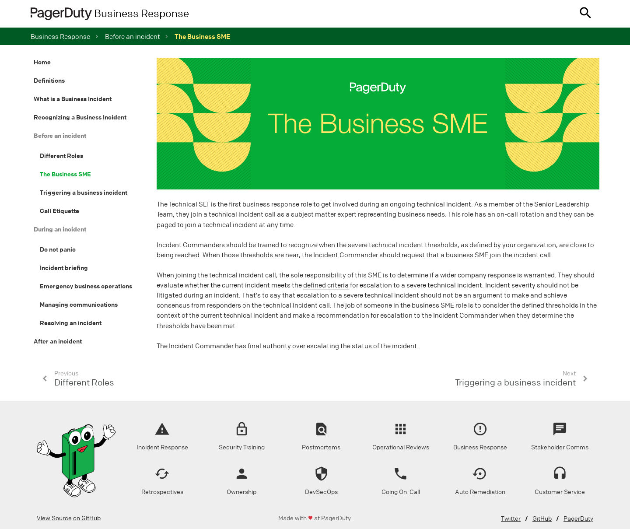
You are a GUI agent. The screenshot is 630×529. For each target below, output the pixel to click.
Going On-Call (401, 492)
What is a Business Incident (73, 99)
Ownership (241, 492)
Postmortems (321, 447)
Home (42, 62)
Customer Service (560, 492)
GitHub (542, 519)
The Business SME (65, 174)
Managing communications (79, 304)
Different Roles (61, 155)
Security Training (242, 447)
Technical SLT (189, 204)
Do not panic (58, 249)
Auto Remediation (480, 492)
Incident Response (162, 447)
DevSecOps (321, 492)
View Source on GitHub (69, 518)
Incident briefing (64, 267)
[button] (585, 14)
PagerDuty (578, 519)
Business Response (60, 36)
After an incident (58, 341)
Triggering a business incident (83, 192)
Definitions (49, 80)
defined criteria (326, 285)
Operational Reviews (400, 447)
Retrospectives (162, 492)
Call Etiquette (59, 211)
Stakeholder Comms (559, 447)
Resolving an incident (71, 323)
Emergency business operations (86, 286)
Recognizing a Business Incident (80, 117)
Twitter (511, 519)
